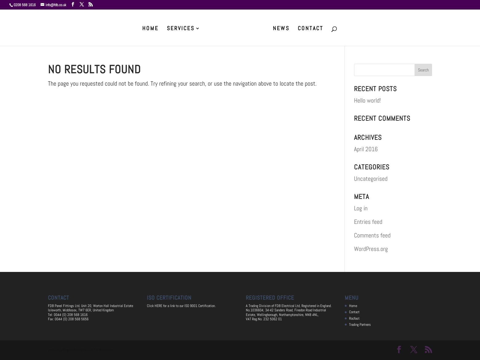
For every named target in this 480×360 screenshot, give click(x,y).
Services (181, 29)
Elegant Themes (73, 350)
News (281, 29)
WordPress (106, 350)
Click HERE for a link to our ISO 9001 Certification (181, 305)
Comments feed (372, 235)
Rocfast (354, 318)
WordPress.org (371, 249)
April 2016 (366, 149)
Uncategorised (371, 179)
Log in (361, 208)
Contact (310, 29)
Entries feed (368, 222)
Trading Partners (360, 324)
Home (150, 29)
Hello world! (367, 100)
